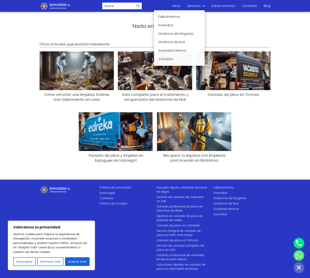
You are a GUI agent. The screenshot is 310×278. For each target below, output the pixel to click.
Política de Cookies (113, 203)
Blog (267, 6)
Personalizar (24, 262)
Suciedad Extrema (226, 209)
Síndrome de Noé (226, 203)
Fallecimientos (224, 187)
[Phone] (299, 243)
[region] (51, 245)
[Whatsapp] (299, 255)
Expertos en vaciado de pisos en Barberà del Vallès (180, 218)
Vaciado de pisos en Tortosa (177, 240)
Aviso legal (107, 193)
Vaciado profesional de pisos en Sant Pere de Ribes (180, 208)
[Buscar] (138, 6)
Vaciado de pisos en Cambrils (178, 225)
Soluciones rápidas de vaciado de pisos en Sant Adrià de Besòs (181, 267)
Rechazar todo (50, 262)
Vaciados (220, 214)
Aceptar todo (77, 262)
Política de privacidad (115, 187)
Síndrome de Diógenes (230, 198)
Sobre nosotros (223, 6)
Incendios (220, 193)
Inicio (177, 6)
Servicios (194, 6)
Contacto (249, 6)
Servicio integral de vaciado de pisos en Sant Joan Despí (179, 233)
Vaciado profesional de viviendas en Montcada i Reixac (180, 257)
